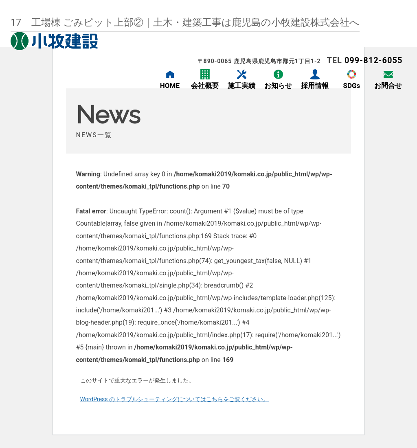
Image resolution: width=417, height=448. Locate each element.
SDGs (351, 85)
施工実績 (241, 85)
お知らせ (278, 85)
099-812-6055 (374, 60)
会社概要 (205, 85)
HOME (170, 85)
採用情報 (315, 85)
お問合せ (388, 85)
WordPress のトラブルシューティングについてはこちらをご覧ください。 (174, 399)
